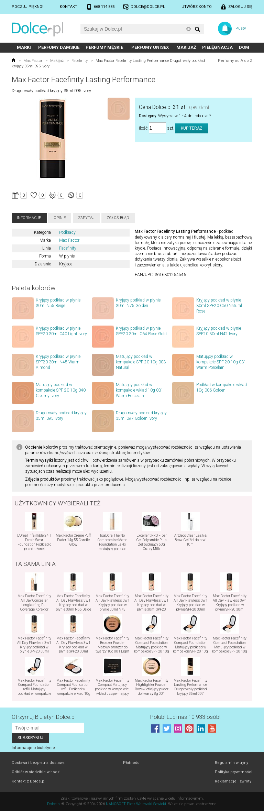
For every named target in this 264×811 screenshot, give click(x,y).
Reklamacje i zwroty (233, 781)
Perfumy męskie (104, 47)
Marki (24, 47)
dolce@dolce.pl (148, 6)
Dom (244, 47)
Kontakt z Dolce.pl (28, 781)
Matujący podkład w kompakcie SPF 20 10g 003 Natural (141, 362)
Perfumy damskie (58, 47)
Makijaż (186, 47)
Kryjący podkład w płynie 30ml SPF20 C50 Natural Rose (219, 306)
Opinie (60, 218)
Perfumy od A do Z (235, 60)
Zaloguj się (240, 6)
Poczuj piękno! (27, 6)
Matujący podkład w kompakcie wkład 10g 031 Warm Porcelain (139, 390)
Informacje (29, 218)
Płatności (132, 762)
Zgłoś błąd (118, 218)
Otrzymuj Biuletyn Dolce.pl (44, 717)
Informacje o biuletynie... (35, 747)
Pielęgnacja (217, 47)
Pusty (240, 28)
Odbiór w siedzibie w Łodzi (36, 772)
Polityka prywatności (233, 772)
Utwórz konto (197, 6)
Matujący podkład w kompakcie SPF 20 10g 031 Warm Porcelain (221, 362)
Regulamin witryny (231, 762)
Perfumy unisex (150, 47)
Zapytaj (86, 218)
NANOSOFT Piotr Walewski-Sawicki (136, 804)
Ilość (143, 128)
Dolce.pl (53, 804)
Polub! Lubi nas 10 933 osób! (185, 717)
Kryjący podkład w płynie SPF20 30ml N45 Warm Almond (58, 362)
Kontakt (68, 6)
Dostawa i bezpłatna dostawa (38, 762)
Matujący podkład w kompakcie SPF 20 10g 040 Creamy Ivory (61, 390)
